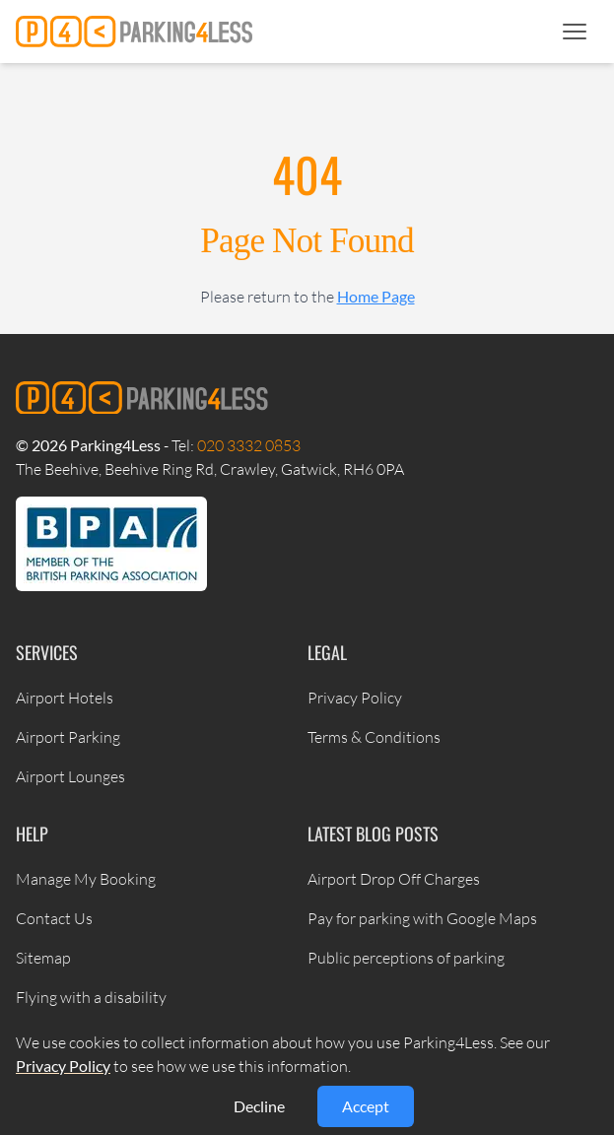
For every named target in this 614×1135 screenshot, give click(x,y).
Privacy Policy (354, 697)
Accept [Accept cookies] (365, 1106)
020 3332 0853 (249, 445)
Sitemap (43, 958)
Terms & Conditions (374, 737)
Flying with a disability (91, 997)
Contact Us (54, 918)
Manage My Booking (86, 879)
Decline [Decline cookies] (259, 1106)
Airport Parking (68, 737)
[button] (574, 31)
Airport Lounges (70, 776)
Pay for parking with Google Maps (422, 918)
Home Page (376, 296)
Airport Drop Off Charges (393, 879)
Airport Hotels (64, 697)
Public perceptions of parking (406, 958)
